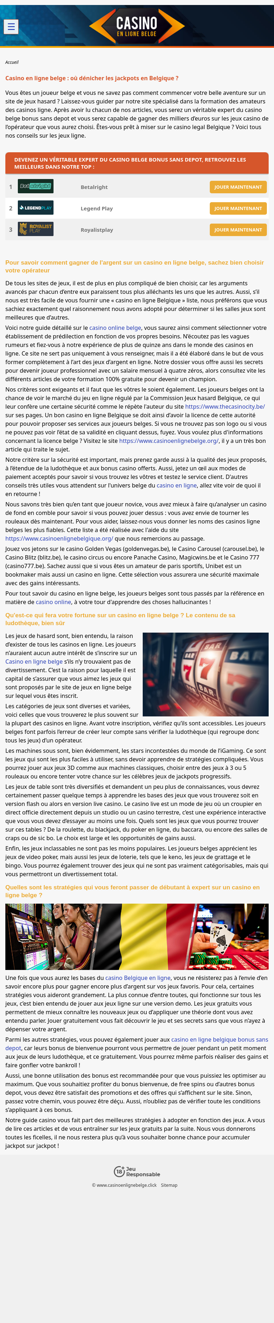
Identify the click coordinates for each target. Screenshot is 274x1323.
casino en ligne (177, 485)
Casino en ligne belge (34, 661)
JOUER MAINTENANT (238, 187)
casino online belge (115, 328)
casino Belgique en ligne (138, 978)
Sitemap (169, 1185)
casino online (53, 602)
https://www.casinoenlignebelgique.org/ (59, 538)
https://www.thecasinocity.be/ (225, 406)
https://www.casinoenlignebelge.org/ (169, 441)
